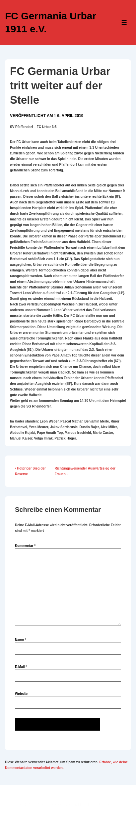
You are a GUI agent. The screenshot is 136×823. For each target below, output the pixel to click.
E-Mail (20, 667)
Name (19, 640)
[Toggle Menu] (124, 22)
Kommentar (25, 546)
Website (21, 694)
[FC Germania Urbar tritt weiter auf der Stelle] (70, 115)
